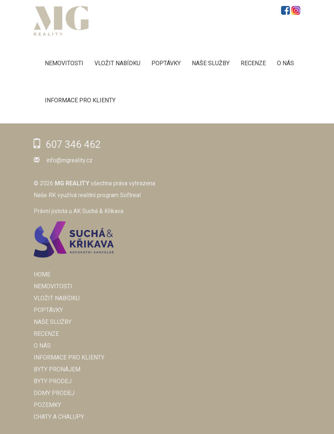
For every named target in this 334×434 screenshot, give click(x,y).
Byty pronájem (57, 369)
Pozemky (47, 404)
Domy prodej (54, 393)
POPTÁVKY (166, 63)
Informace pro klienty (80, 100)
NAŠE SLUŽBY (211, 63)
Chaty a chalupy (59, 416)
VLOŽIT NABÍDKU (117, 63)
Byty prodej (52, 381)
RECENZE (253, 63)
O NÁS (285, 63)
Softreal (130, 195)
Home (42, 274)
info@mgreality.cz (69, 160)
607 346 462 (73, 144)
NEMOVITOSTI (64, 63)
